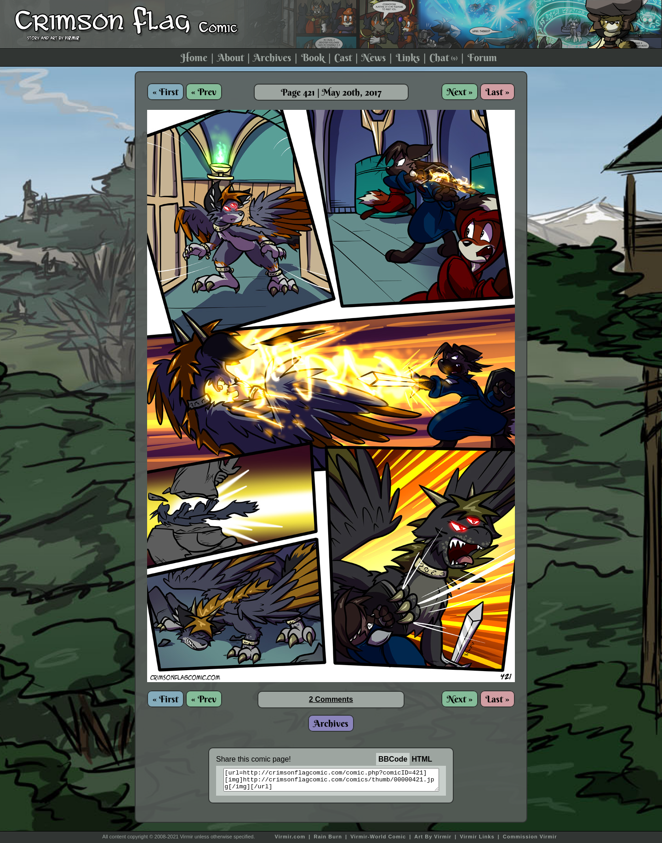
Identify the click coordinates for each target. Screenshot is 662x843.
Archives (272, 57)
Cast (343, 57)
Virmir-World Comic (378, 836)
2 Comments (331, 699)
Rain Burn (328, 836)
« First (165, 91)
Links (408, 57)
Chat (443, 57)
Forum (482, 57)
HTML (422, 759)
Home (194, 57)
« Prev (204, 91)
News (373, 57)
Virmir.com (290, 836)
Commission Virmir (530, 836)
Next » (460, 91)
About (230, 57)
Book (313, 57)
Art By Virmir (432, 836)
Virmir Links (477, 836)
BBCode (392, 759)
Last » (497, 91)
